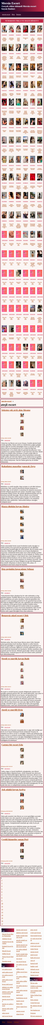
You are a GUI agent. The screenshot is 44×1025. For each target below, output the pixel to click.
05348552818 (18, 389)
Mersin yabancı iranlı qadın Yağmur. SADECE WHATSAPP (25, 206)
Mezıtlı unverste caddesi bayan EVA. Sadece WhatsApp (18, 225)
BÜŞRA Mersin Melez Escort (39, 57)
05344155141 (39, 259)
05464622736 (25, 72)
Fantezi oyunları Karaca (25, 94)
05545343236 (39, 165)
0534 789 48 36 (7, 639)
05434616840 (18, 370)
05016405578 (11, 90)
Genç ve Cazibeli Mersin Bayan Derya (39, 225)
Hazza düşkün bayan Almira (15, 506)
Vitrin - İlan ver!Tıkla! (4, 244)
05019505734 (4, 53)
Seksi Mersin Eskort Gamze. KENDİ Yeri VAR (39, 113)
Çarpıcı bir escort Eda (12, 744)
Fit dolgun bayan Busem (39, 169)
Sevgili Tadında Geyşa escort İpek (32, 112)
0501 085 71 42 (7, 543)
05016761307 (25, 353)
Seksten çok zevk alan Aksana (16, 410)
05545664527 (18, 165)
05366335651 (4, 108)
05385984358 (32, 183)
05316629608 (39, 240)
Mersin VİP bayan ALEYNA (11, 224)
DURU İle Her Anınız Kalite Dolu (4, 76)
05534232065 (18, 201)
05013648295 (25, 146)
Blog (13, 14)
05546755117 (4, 90)
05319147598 (32, 314)
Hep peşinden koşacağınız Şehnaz (18, 569)
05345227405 (25, 108)
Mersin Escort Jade (25, 38)
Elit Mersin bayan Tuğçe (11, 186)
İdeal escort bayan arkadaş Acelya (11, 38)
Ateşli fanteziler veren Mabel (18, 57)
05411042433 (18, 72)
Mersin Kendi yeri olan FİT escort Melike (32, 224)
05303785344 (39, 72)
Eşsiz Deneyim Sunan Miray (32, 94)
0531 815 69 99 (7, 863)
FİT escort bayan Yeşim (32, 374)
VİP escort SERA (4, 131)
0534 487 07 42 (7, 813)
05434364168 (18, 108)
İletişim (18, 14)
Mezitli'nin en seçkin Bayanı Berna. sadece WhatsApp (39, 132)
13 (2, 912)
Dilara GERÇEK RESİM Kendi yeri (25, 132)
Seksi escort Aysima (18, 393)
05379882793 (25, 183)
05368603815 (11, 201)
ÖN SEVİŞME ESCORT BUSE (32, 39)
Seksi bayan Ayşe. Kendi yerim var (18, 205)
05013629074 (25, 90)
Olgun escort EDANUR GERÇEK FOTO (25, 225)
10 (2, 903)
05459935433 (11, 389)
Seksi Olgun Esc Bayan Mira (11, 244)
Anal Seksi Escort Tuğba (25, 244)
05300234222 (4, 389)
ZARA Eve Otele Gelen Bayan (11, 94)
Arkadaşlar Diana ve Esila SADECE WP (4, 94)
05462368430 (39, 314)
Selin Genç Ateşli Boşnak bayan (39, 38)
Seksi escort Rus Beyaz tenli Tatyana (11, 76)
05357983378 (4, 183)
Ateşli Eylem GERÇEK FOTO (25, 169)
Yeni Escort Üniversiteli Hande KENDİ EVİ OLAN (39, 245)
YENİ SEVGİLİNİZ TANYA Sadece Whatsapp (39, 150)
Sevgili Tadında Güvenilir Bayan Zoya (25, 112)
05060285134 (39, 127)
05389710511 (18, 90)
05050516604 (4, 146)
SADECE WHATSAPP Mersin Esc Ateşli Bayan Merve (4, 58)
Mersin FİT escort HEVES (11, 169)
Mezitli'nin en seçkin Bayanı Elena (25, 357)
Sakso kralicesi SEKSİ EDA (39, 76)
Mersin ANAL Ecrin (39, 186)
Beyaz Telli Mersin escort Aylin (39, 263)
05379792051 (32, 165)
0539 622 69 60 (7, 440)
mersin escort (6, 14)
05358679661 (25, 201)
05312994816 (4, 201)
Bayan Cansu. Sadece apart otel (18, 149)
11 (2, 906)
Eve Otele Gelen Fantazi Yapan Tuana (32, 131)
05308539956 (11, 53)
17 (2, 924)
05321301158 (32, 146)
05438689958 (25, 389)
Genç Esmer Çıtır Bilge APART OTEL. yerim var (32, 264)
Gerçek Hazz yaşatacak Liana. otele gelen (4, 187)
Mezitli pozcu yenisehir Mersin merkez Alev (25, 58)
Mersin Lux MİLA (33, 76)
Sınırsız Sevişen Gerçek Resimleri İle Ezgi (4, 225)
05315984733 (32, 108)
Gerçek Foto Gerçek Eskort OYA (32, 186)
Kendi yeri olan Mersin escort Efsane (4, 205)
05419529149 (11, 334)
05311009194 (18, 183)
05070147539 (11, 183)
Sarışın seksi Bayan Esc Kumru (4, 393)
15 (2, 918)
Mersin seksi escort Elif (32, 169)
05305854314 (11, 108)
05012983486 (4, 334)
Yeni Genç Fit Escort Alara (25, 76)
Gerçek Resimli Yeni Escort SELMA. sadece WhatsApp (39, 320)
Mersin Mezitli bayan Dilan (11, 205)
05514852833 (25, 127)
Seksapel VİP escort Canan (18, 76)
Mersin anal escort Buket (18, 169)
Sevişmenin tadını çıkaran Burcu (25, 393)
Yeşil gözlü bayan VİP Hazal (18, 112)
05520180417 (4, 127)
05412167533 (39, 201)
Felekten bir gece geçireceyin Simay (32, 150)
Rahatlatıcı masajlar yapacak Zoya (18, 466)
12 (2, 909)
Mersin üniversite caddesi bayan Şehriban (39, 206)
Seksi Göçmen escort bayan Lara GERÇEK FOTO (4, 113)
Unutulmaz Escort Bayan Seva (32, 205)
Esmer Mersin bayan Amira (11, 338)
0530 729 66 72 (7, 768)
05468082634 (32, 127)
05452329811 (25, 240)
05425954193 (11, 72)
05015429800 (32, 53)
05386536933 (25, 53)
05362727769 (18, 146)
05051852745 (11, 165)
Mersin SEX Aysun (18, 283)
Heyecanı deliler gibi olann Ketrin (32, 318)
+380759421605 (5, 240)
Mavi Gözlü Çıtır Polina (18, 94)
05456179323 (39, 353)
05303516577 (32, 259)
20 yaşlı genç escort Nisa (25, 149)
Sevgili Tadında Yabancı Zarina (18, 39)
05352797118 (4, 165)
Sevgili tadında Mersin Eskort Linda (25, 187)
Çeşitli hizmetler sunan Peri (15, 839)
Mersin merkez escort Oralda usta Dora (4, 150)
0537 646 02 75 (7, 593)
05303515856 (18, 279)
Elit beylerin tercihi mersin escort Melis (11, 112)
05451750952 (32, 90)
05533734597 (4, 72)
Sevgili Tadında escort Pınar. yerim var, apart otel (11, 394)
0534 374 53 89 (7, 727)
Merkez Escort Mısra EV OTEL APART (4, 39)
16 (2, 921)
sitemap (16, 1022)
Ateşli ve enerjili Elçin (12, 710)
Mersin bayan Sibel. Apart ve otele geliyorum (18, 375)
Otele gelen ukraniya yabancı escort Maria (18, 187)
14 (2, 915)
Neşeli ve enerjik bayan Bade (15, 658)
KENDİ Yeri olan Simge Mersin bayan (39, 357)
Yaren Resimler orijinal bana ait (4, 339)
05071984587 (32, 201)
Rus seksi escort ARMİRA (11, 57)
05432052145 (32, 72)
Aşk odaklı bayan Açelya (13, 789)
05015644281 (11, 127)
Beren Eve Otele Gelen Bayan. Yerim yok (11, 150)
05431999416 (11, 240)
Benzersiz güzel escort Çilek (15, 615)
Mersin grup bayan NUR (11, 131)
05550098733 (39, 90)
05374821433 (39, 146)
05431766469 (18, 127)
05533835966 (32, 370)
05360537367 (25, 165)
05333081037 (39, 183)
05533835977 (32, 240)
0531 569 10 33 (7, 689)
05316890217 (18, 53)
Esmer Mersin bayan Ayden (18, 131)
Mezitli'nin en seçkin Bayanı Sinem (32, 244)
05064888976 (11, 146)
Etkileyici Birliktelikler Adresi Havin (39, 94)
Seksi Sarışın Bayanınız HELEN (4, 169)
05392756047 (39, 108)
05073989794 (39, 53)
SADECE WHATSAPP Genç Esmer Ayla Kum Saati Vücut (32, 58)
